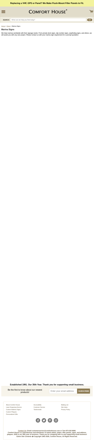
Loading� (47, 209)
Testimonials (38, 409)
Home (3, 26)
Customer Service (39, 407)
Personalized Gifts (12, 414)
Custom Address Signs (13, 409)
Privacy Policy (65, 409)
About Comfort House (13, 405)
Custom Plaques (11, 412)
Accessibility (37, 405)
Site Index (64, 407)
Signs (8, 26)
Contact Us (22, 431)
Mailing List (64, 405)
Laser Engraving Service (14, 407)
